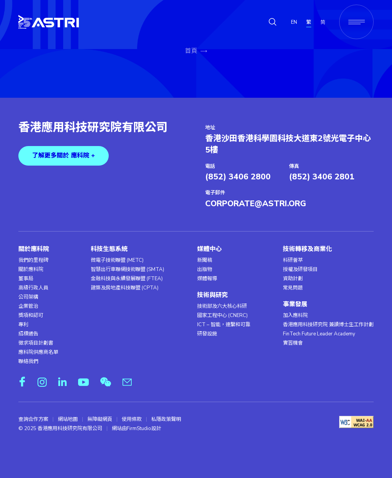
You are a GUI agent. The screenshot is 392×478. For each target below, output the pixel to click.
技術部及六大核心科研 (222, 306)
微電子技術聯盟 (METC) (117, 260)
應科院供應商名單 (38, 352)
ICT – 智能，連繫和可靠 (223, 324)
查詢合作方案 (33, 419)
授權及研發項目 (300, 269)
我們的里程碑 (33, 260)
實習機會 (293, 343)
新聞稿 (204, 260)
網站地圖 (68, 419)
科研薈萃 (293, 260)
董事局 (25, 278)
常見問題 (293, 287)
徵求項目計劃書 (35, 343)
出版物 (204, 269)
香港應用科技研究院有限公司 (93, 128)
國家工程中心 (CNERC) (222, 315)
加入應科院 (295, 315)
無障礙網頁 (99, 419)
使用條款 (132, 419)
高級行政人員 (33, 287)
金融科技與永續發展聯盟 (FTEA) (127, 278)
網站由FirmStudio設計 (136, 428)
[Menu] (356, 22)
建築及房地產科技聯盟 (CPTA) (124, 287)
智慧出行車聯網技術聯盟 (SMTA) (127, 269)
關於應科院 (33, 249)
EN (294, 22)
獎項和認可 (30, 315)
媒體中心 (209, 249)
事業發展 (295, 305)
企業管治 (28, 306)
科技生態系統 (109, 249)
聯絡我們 (28, 361)
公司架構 (28, 297)
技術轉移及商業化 (307, 249)
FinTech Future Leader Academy (319, 333)
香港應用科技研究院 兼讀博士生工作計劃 (328, 324)
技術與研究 (212, 295)
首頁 (191, 51)
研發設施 (207, 333)
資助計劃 (293, 278)
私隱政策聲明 (166, 419)
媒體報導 (207, 278)
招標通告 (28, 333)
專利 (23, 324)
